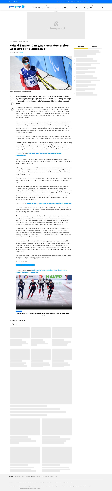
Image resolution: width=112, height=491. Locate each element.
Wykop (12, 109)
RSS (102, 2)
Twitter (92, 2)
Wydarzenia (58, 486)
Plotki (52, 486)
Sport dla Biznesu (84, 1)
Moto (71, 8)
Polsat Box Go (60, 1)
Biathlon (26, 41)
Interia (20, 486)
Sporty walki (88, 8)
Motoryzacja (73, 486)
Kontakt (11, 476)
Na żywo (35, 486)
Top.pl (89, 486)
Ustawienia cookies (36, 476)
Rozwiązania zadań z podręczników (27, 488)
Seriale (84, 486)
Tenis (57, 8)
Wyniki (17, 1)
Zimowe (20, 41)
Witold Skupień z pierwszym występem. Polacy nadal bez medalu (49, 203)
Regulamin (17, 476)
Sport (31, 482)
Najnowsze (81, 46)
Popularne (15, 324)
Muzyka (39, 488)
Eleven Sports (43, 482)
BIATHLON (18, 265)
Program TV (12, 1)
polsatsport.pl (13, 41)
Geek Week (50, 482)
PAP (23, 476)
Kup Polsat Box (76, 1)
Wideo (35, 7)
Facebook (90, 2)
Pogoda (36, 482)
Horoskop (47, 486)
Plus (55, 482)
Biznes (67, 486)
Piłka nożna (42, 8)
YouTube (95, 2)
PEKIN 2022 (25, 265)
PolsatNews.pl (68, 1)
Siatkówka (50, 8)
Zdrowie (80, 486)
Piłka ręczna (78, 8)
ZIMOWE (32, 265)
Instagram (97, 2)
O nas (56, 476)
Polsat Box (60, 482)
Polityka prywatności (48, 476)
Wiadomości (26, 482)
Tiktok (99, 2)
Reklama (28, 476)
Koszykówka (64, 8)
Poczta (25, 486)
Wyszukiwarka (102, 7)
